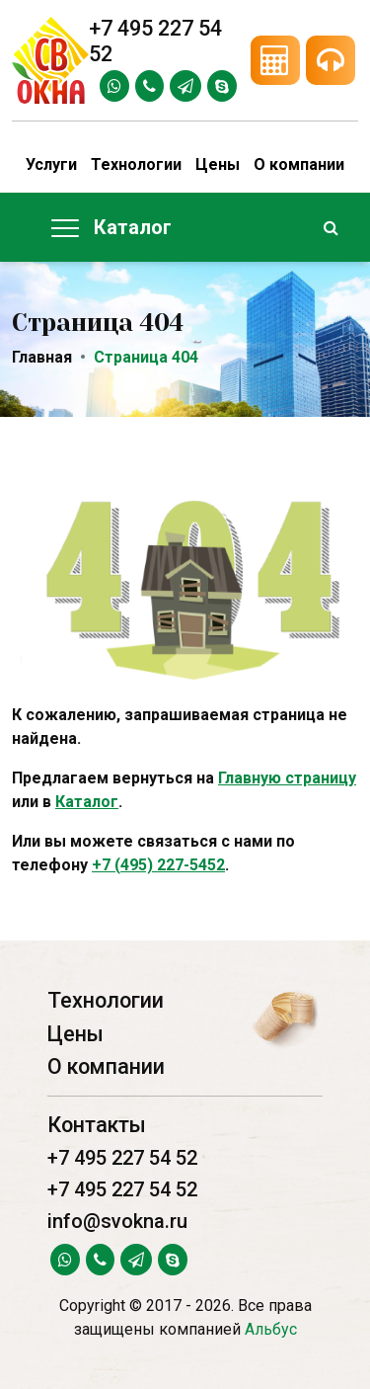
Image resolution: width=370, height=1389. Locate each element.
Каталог (86, 801)
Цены (217, 164)
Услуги (51, 164)
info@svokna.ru (117, 1221)
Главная (42, 357)
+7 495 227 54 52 (122, 1158)
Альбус (271, 1329)
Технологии (136, 164)
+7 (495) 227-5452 (158, 865)
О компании (299, 164)
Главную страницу (287, 778)
